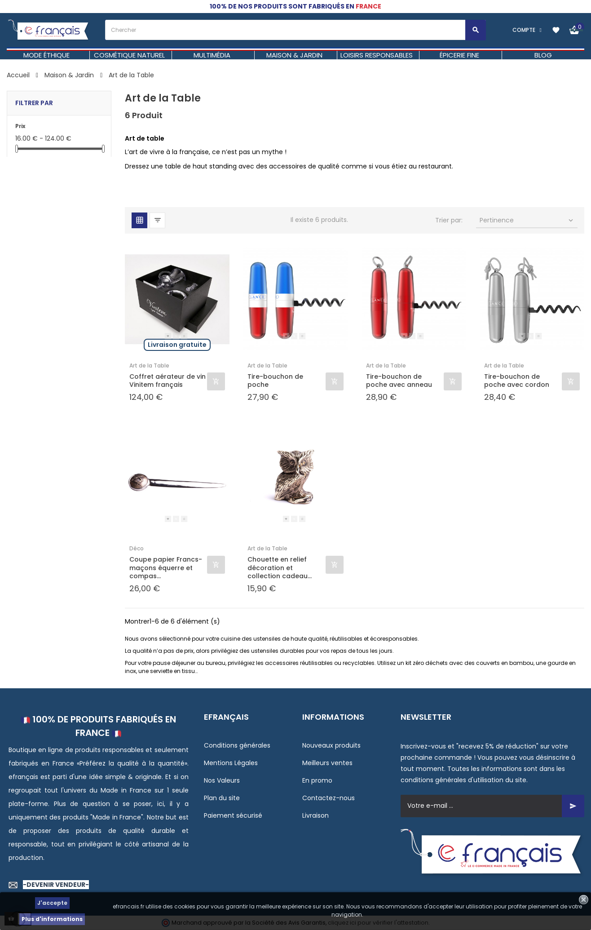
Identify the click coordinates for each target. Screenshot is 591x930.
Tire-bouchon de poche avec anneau (399, 380)
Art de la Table (149, 365)
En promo (317, 780)
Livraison (315, 815)
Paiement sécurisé (233, 815)
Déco (136, 548)
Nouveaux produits (331, 745)
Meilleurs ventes (327, 762)
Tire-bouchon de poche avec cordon (516, 380)
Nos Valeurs (222, 780)
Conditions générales (237, 745)
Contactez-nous (328, 797)
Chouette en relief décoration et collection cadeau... (279, 567)
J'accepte (52, 903)
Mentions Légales (231, 762)
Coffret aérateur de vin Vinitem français (167, 380)
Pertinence (527, 220)
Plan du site (222, 797)
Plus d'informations (52, 919)
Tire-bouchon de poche (275, 380)
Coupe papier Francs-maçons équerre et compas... (165, 567)
